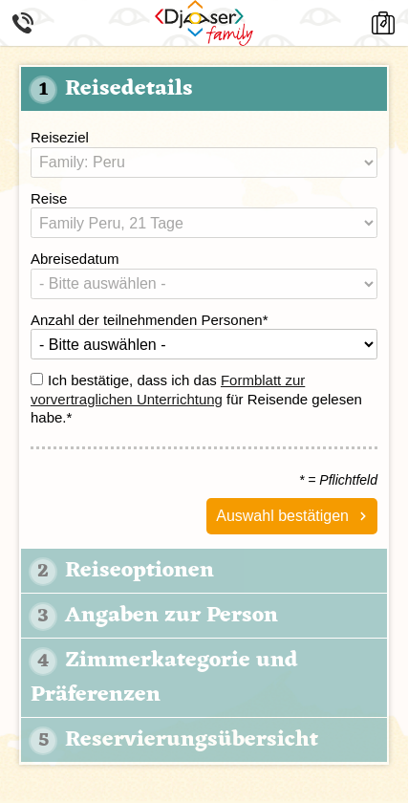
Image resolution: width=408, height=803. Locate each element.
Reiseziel (60, 137)
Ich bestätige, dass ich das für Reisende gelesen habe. (196, 398)
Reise (49, 198)
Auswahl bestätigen (282, 516)
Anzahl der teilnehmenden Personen (149, 320)
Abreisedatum (75, 258)
